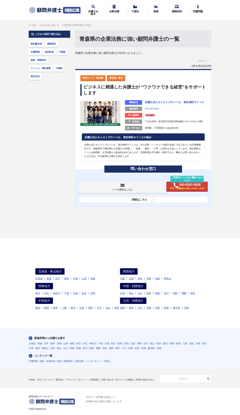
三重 (64, 303)
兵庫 (148, 273)
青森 (48, 273)
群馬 (92, 288)
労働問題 (201, 8)
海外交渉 (35, 71)
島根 (157, 288)
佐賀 (157, 303)
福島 (92, 273)
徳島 (175, 288)
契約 (59, 356)
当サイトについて (46, 372)
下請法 (138, 8)
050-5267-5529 (152, 108)
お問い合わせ (112, 372)
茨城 (75, 288)
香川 (166, 288)
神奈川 (56, 288)
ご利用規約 (98, 372)
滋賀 (157, 273)
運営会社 (61, 372)
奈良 (140, 273)
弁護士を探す (96, 8)
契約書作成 (36, 39)
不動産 (62, 47)
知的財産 (49, 47)
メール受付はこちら (111, 188)
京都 (131, 273)
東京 (37, 288)
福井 (117, 303)
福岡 (122, 303)
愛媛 (184, 288)
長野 (90, 303)
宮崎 (148, 303)
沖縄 (186, 303)
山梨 (81, 303)
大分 (140, 303)
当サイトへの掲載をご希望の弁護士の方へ (50, 377)
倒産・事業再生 (38, 55)
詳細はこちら (138, 200)
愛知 (37, 303)
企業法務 (117, 8)
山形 (84, 273)
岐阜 (55, 303)
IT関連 (59, 63)
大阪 (122, 273)
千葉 (66, 288)
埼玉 (46, 288)
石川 (99, 303)
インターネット (93, 356)
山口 (140, 288)
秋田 (66, 273)
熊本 (131, 303)
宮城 (75, 273)
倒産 (159, 8)
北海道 (39, 273)
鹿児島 (176, 303)
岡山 (131, 288)
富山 (108, 303)
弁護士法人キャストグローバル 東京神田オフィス (174, 100)
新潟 (73, 303)
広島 (122, 288)
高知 (192, 288)
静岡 (46, 303)
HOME (32, 372)
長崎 (166, 303)
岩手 (57, 273)
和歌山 (167, 273)
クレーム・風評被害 (41, 63)
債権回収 (180, 8)
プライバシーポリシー (79, 372)
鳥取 (148, 288)
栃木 (84, 288)
